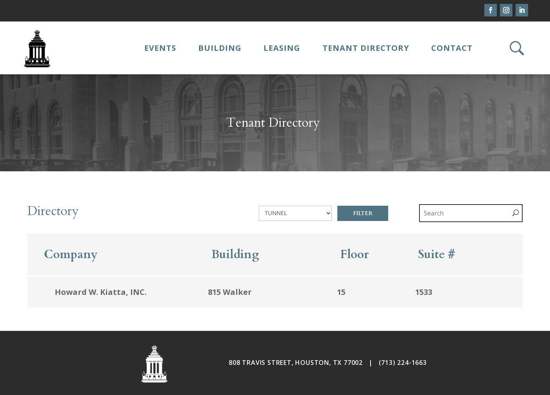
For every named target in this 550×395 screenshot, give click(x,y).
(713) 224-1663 (403, 362)
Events (160, 48)
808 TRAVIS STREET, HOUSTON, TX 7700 (294, 362)
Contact (452, 48)
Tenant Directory (365, 48)
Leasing (281, 48)
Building (220, 48)
